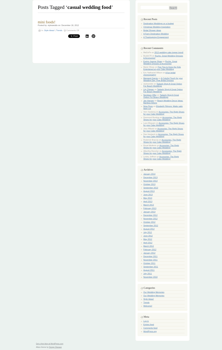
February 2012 (149, 249)
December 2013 (150, 177)
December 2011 (150, 256)
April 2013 (147, 201)
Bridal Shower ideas (152, 30)
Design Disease (55, 347)
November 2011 (150, 260)
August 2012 (149, 229)
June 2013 (148, 195)
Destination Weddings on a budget (158, 23)
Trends (59, 30)
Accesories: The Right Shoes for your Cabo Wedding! (163, 113)
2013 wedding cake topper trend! (168, 52)
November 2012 (150, 219)
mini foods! (46, 22)
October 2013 (149, 184)
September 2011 (150, 267)
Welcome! (147, 306)
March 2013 (148, 205)
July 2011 (147, 273)
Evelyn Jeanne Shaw (152, 61)
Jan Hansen (148, 101)
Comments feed (150, 328)
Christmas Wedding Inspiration (156, 27)
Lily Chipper (148, 89)
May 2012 (147, 239)
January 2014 (149, 174)
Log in (146, 321)
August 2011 (149, 270)
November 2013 (150, 181)
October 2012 (149, 222)
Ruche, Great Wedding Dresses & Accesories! (160, 62)
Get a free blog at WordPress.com (49, 344)
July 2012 (147, 232)
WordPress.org (150, 331)
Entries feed (148, 324)
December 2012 (150, 215)
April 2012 (147, 243)
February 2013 (149, 208)
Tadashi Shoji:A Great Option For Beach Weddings (161, 96)
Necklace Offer (150, 95)
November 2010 (150, 277)
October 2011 (149, 263)
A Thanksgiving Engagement (156, 37)
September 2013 (150, 188)
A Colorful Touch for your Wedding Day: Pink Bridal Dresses (163, 79)
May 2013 (147, 198)
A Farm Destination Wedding (156, 34)
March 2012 (148, 246)
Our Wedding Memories (153, 292)
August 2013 (149, 191)
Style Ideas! (49, 30)
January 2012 (149, 253)
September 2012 (150, 225)
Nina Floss (148, 106)
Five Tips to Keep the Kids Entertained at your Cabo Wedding (162, 68)
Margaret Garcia (150, 78)
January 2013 (149, 212)
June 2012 (148, 236)
